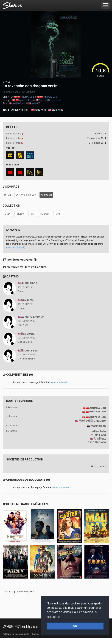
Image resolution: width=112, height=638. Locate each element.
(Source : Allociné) (15, 247)
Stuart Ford (97, 435)
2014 (6, 82)
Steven (21, 308)
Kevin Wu (37, 103)
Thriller (24, 109)
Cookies (36, 634)
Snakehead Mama (26, 359)
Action (15, 109)
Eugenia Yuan (30, 350)
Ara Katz (100, 438)
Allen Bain (99, 431)
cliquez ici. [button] (53, 616)
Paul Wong (23, 325)
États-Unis (55, 109)
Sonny (21, 291)
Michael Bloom (25, 342)
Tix (11, 592)
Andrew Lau (27, 96)
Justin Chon (18, 103)
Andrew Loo (50, 96)
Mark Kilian (98, 426)
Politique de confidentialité (16, 634)
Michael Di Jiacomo (50, 100)
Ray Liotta (28, 333)
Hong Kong (38, 109)
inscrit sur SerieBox (59, 382)
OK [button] (75, 626)
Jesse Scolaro (96, 442)
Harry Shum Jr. (34, 316)
